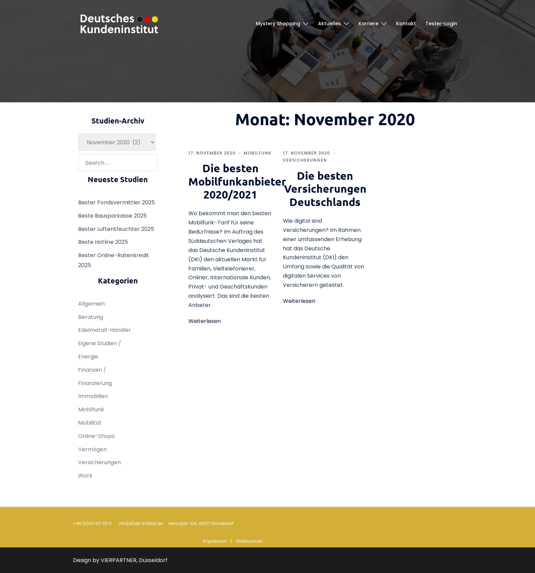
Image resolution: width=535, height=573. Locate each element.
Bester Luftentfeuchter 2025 (116, 229)
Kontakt (406, 23)
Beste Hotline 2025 (103, 242)
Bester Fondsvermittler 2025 (116, 202)
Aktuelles (329, 23)
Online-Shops (96, 436)
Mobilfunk (257, 153)
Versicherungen (305, 160)
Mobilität (90, 423)
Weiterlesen (204, 321)
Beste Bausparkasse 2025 (112, 216)
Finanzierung (95, 383)
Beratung (90, 317)
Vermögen (92, 449)
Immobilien (93, 396)
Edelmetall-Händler (104, 330)
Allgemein (91, 304)
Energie (88, 357)
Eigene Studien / (99, 343)
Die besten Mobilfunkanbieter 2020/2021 (237, 181)
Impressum (215, 541)
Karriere (368, 23)
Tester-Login (441, 23)
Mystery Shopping (278, 23)
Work (85, 476)
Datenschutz (249, 541)
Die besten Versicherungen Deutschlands (325, 189)
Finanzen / (92, 370)
